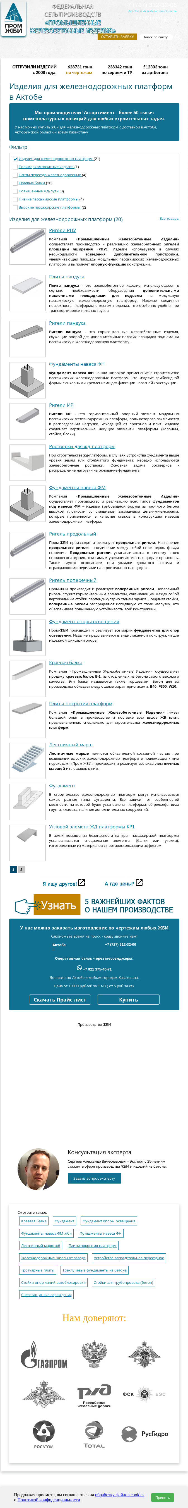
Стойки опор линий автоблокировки (53, 1282)
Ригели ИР (61, 405)
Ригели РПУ (62, 230)
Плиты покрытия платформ (80, 703)
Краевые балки (32, 183)
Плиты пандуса (66, 276)
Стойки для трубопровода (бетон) (123, 1282)
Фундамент (62, 785)
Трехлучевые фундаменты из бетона (94, 1270)
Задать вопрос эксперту (94, 1178)
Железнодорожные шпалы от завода (53, 1258)
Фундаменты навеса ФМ (77, 487)
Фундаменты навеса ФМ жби (46, 1233)
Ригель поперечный (73, 580)
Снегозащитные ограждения (46, 1295)
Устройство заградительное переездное (129, 1258)
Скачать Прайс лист (60, 1000)
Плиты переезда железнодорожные (50, 175)
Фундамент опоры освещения (84, 621)
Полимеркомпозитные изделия (46, 167)
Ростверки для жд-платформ (82, 446)
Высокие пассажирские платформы (50, 207)
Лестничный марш (71, 744)
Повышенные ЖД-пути (39, 191)
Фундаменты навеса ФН (77, 364)
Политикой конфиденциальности (49, 1499)
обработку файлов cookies (119, 1494)
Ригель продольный (72, 534)
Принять (162, 1497)
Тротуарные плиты (37, 1270)
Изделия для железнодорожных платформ (56, 159)
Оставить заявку (117, 37)
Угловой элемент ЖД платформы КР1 (92, 827)
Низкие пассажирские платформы (49, 199)
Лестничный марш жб (40, 1246)
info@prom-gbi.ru (156, 18)
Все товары (169, 218)
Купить (128, 1000)
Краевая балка (65, 662)
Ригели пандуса (67, 323)
